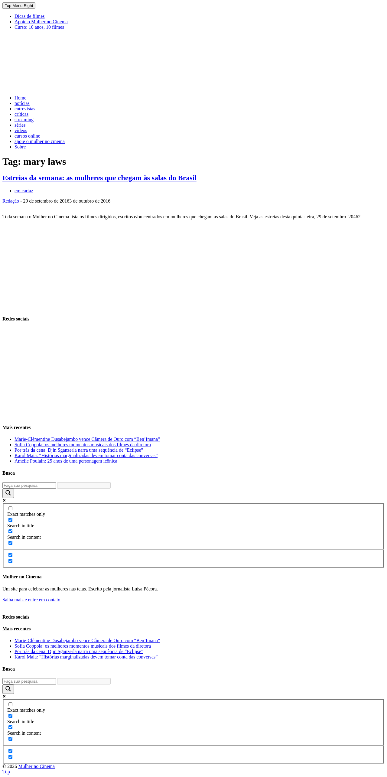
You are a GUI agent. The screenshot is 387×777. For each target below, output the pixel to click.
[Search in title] (10, 520)
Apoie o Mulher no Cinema (41, 21)
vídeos (21, 130)
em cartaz (24, 190)
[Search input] (29, 485)
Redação (10, 200)
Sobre (20, 146)
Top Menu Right (19, 5)
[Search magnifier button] (8, 493)
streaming (24, 119)
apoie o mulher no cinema (40, 141)
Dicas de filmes (30, 16)
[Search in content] (10, 531)
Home (20, 97)
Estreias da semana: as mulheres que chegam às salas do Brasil (99, 178)
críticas (21, 114)
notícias (22, 103)
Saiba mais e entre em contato (31, 599)
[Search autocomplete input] (84, 485)
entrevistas (25, 108)
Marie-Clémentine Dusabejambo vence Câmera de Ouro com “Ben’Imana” (87, 439)
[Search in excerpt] (10, 543)
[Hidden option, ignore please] (10, 555)
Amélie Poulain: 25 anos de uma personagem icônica (66, 460)
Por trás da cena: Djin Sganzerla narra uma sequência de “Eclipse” (79, 450)
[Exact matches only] (10, 508)
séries (20, 125)
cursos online (27, 135)
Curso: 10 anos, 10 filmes (39, 27)
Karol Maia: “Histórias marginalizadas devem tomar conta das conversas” (86, 455)
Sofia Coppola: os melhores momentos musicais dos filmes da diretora (83, 444)
